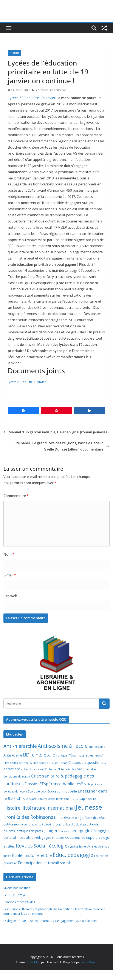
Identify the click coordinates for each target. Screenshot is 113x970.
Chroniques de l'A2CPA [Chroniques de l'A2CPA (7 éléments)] (17, 763)
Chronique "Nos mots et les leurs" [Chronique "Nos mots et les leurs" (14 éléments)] (78, 755)
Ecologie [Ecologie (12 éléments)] (34, 791)
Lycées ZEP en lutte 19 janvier (32, 98)
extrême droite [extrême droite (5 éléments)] (46, 798)
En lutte (14, 53)
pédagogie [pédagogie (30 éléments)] (80, 830)
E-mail (9, 575)
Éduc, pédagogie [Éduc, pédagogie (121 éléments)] (73, 854)
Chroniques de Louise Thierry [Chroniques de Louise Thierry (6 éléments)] (50, 762)
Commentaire (16, 495)
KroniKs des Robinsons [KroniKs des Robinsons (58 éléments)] (28, 817)
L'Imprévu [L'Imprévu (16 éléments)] (62, 817)
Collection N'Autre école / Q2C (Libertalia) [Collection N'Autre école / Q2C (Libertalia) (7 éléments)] (70, 769)
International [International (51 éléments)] (60, 808)
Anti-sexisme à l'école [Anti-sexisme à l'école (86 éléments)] (63, 745)
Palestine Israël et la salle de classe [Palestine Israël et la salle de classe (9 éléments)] (65, 824)
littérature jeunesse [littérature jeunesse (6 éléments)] (29, 824)
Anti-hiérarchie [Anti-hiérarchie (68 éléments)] (20, 746)
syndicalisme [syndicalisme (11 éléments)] (77, 846)
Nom (8, 554)
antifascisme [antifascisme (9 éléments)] (96, 747)
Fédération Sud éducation (50, 90)
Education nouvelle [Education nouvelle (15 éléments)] (62, 791)
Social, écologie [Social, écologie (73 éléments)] (50, 845)
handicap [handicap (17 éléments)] (77, 798)
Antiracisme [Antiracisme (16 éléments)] (12, 755)
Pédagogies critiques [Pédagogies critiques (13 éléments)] (49, 837)
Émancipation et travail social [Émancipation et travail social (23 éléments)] (44, 862)
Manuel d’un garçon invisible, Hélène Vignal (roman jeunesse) (55, 432)
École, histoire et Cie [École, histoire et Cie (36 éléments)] (32, 855)
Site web (10, 596)
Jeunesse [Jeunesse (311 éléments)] (89, 807)
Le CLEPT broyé (14, 895)
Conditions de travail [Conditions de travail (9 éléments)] (16, 776)
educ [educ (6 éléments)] (43, 791)
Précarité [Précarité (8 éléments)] (63, 831)
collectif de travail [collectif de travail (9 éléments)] (32, 769)
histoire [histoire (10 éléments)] (91, 799)
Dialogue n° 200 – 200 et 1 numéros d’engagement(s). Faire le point (50, 921)
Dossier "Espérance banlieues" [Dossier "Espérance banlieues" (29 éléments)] (54, 783)
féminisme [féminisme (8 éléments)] (63, 799)
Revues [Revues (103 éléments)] (24, 845)
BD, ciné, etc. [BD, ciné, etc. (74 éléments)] (37, 754)
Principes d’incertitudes (19, 902)
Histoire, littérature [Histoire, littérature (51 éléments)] (24, 808)
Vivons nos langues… (18, 888)
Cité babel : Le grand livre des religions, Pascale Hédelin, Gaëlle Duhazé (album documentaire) (62, 446)
